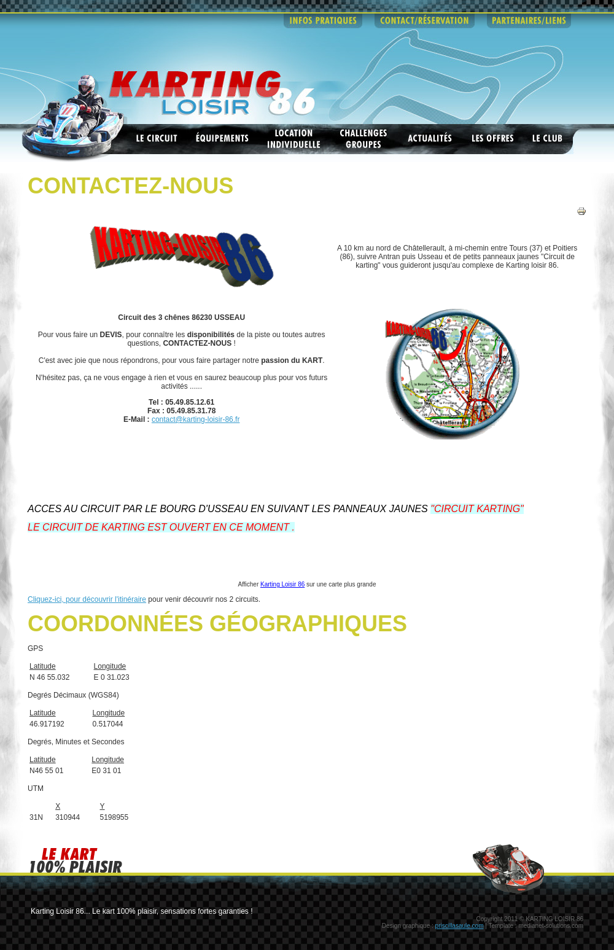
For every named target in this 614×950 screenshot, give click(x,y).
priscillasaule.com (459, 925)
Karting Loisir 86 (282, 584)
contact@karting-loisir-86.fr (196, 419)
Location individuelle (294, 139)
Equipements (222, 139)
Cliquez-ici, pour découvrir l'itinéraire (87, 599)
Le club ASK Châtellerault (548, 139)
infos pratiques (323, 21)
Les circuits (156, 139)
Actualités (430, 139)
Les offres (493, 139)
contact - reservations (425, 21)
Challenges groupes (364, 139)
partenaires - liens (529, 21)
